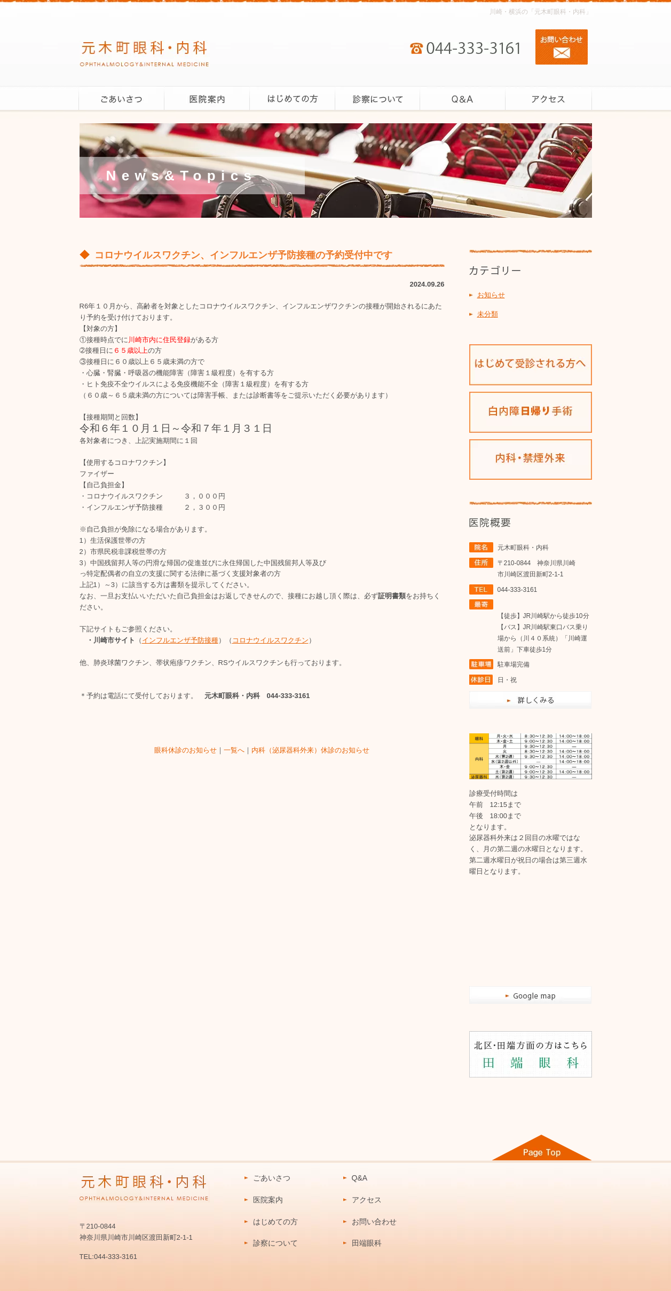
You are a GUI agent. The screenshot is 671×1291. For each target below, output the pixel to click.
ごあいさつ (271, 1178)
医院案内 (268, 1199)
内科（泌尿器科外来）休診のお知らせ (310, 750)
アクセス (367, 1199)
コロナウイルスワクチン (270, 640)
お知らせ (491, 295)
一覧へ (234, 750)
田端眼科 (367, 1243)
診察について (275, 1243)
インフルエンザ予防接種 (180, 640)
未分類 (487, 314)
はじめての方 (275, 1221)
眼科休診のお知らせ (185, 750)
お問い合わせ (374, 1221)
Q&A (360, 1178)
